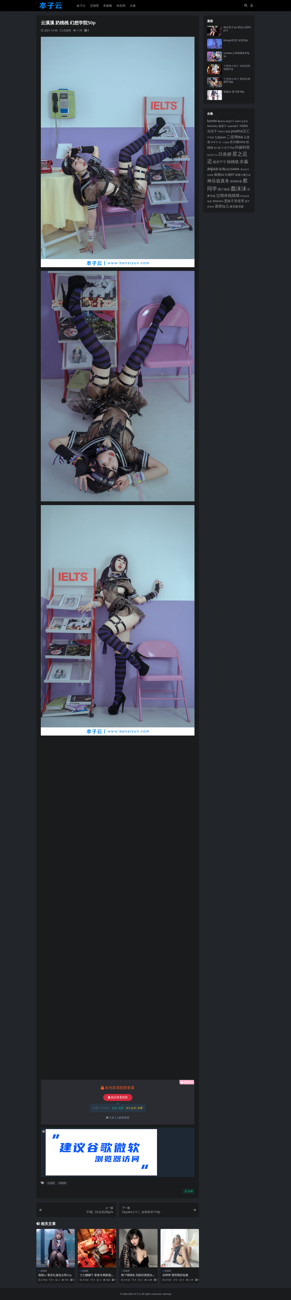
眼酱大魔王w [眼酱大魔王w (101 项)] (242, 174)
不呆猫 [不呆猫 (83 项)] (210, 137)
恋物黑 (67, 30)
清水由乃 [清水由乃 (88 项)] (244, 169)
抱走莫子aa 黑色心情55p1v (237, 28)
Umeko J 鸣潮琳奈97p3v (236, 54)
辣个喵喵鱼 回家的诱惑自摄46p (138, 1276)
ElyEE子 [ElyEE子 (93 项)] (230, 121)
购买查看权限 (118, 1097)
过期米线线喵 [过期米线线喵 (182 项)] (228, 195)
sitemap (166, 1293)
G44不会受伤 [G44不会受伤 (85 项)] (241, 121)
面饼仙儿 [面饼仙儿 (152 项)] (222, 206)
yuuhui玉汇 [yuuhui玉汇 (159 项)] (240, 130)
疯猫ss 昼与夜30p (233, 91)
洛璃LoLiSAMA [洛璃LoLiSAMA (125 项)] (229, 169)
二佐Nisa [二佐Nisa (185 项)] (235, 136)
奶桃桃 (62, 1183)
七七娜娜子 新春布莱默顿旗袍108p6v (97, 1276)
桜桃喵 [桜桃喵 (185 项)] (233, 161)
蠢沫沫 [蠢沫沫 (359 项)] (238, 188)
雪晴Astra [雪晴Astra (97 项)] (217, 201)
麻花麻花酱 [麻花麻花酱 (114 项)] (237, 206)
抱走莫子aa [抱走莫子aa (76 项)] (212, 155)
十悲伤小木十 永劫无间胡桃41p (236, 67)
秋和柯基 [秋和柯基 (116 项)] (236, 181)
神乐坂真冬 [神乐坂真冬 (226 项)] (218, 181)
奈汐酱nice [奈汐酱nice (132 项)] (237, 142)
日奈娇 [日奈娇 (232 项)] (225, 154)
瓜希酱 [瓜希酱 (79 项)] (210, 174)
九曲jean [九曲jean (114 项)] (220, 137)
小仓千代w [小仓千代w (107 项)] (228, 147)
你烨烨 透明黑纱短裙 (175, 1275)
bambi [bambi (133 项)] (212, 121)
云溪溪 (51, 1183)
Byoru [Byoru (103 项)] (221, 121)
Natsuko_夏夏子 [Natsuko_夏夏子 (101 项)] (216, 126)
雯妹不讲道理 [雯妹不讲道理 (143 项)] (234, 201)
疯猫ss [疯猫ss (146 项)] (219, 174)
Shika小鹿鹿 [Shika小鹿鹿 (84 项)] (224, 131)
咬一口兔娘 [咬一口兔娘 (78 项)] (224, 142)
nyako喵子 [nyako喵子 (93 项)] (233, 126)
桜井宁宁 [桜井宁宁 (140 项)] (219, 162)
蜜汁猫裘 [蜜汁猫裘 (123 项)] (224, 189)
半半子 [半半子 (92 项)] (214, 142)
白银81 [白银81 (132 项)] (230, 174)
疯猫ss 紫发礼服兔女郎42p (55, 1275)
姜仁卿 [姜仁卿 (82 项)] (217, 147)
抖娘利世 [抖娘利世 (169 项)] (242, 147)
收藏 (188, 1191)
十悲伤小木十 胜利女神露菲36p (236, 80)
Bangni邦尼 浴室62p (235, 40)
